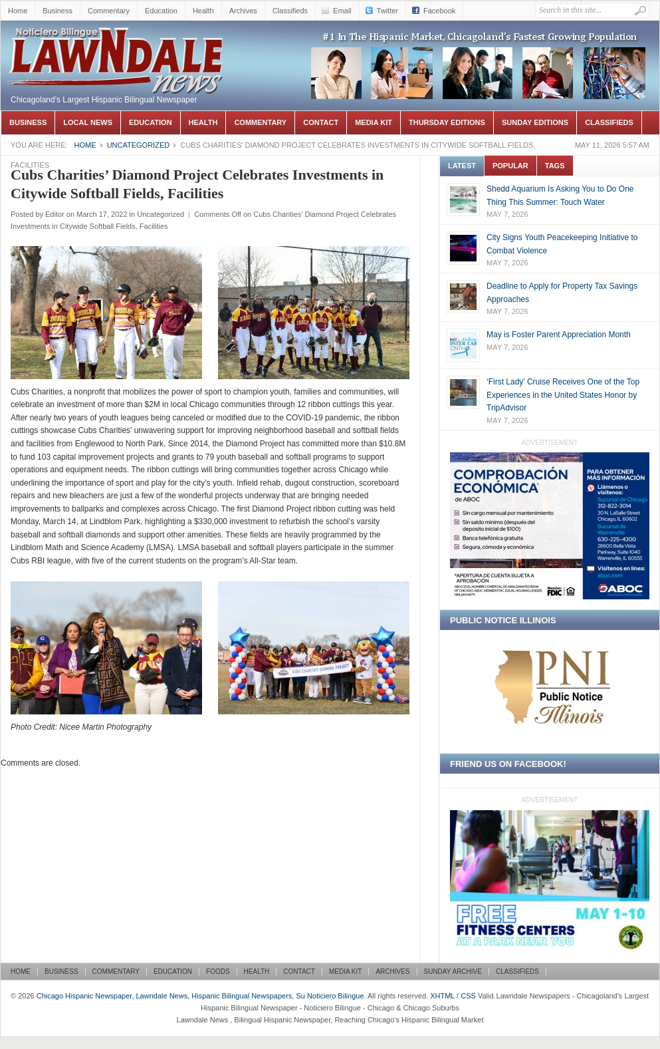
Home (17, 11)
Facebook (439, 11)
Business (57, 11)
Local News (87, 122)
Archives (243, 11)
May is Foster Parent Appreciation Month (559, 334)
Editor (54, 214)
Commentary (109, 11)
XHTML (442, 996)
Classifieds (290, 11)
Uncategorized (138, 145)
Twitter (387, 11)
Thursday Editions (447, 122)
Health (203, 11)
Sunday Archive (453, 971)
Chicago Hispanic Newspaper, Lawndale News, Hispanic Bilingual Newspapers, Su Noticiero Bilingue (117, 41)
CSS (468, 996)
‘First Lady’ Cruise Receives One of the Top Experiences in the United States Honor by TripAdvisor (563, 394)
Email (342, 11)
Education (161, 11)
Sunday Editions (535, 122)
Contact (320, 122)
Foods (218, 971)
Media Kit (373, 122)
